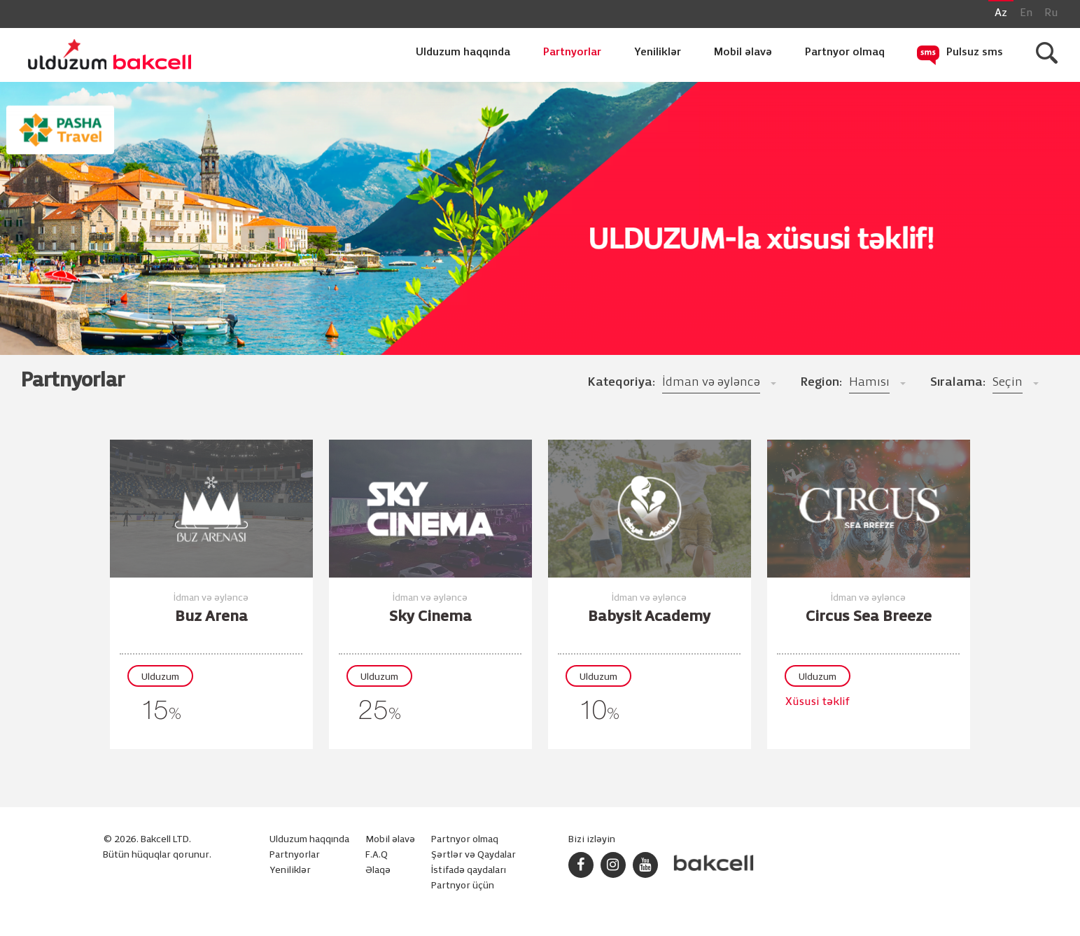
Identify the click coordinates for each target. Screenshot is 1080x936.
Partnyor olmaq (845, 52)
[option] (540, 236)
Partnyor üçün (462, 885)
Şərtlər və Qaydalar (473, 855)
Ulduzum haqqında (463, 52)
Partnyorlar (572, 52)
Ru (1051, 13)
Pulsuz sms (974, 52)
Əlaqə (378, 870)
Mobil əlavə (743, 52)
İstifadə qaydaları (468, 870)
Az (1001, 13)
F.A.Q (376, 855)
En (1026, 13)
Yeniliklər (657, 52)
